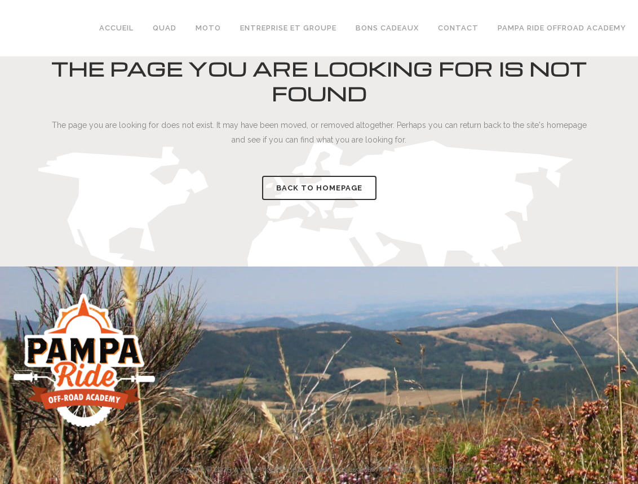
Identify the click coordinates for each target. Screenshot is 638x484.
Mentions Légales (346, 469)
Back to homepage (319, 188)
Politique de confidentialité (423, 469)
